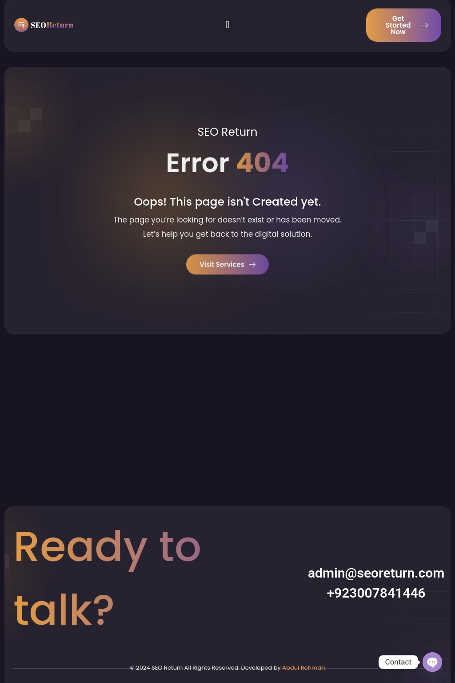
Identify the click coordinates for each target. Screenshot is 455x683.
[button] (227, 15)
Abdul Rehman (303, 667)
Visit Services (227, 266)
